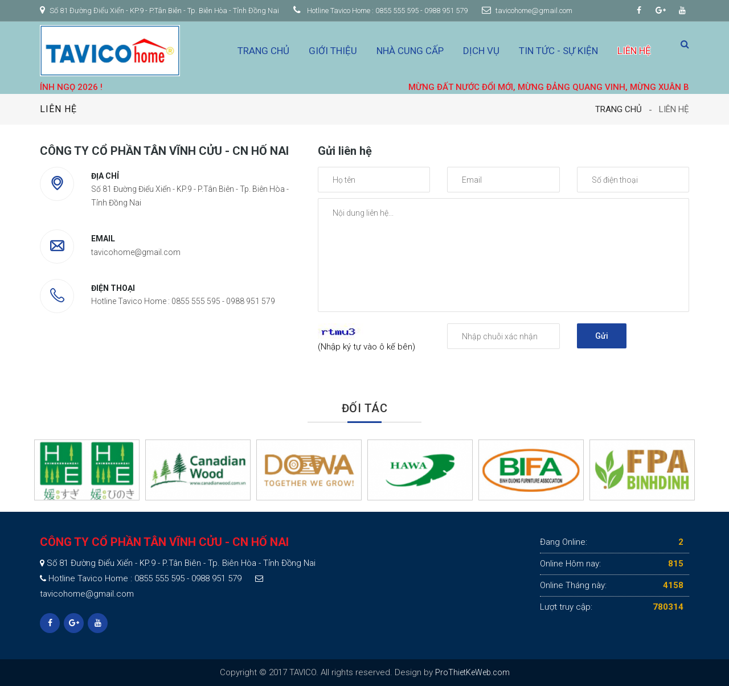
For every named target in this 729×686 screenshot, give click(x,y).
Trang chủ (263, 50)
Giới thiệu (333, 50)
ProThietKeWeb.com (472, 672)
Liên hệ (634, 50)
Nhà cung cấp (410, 50)
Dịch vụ (481, 50)
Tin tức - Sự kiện (558, 50)
